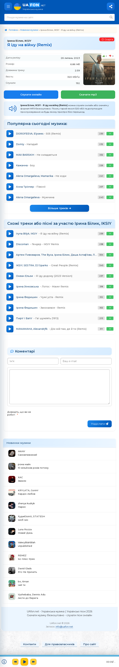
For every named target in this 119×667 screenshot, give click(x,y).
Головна (13, 30)
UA (69, 6)
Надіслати (99, 426)
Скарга (107, 39)
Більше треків (59, 209)
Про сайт (89, 647)
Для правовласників (59, 647)
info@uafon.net (64, 629)
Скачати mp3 (88, 94)
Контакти (29, 647)
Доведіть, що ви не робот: (19, 416)
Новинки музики (29, 30)
